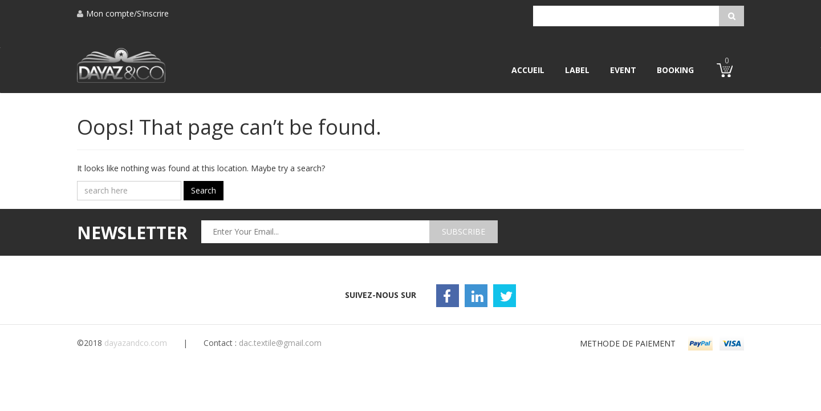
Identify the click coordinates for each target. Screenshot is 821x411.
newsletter (132, 232)
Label (577, 70)
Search (203, 190)
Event (623, 70)
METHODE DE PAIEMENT (628, 343)
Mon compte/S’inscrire (123, 13)
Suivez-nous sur (380, 294)
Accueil (527, 70)
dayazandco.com (135, 342)
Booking (675, 70)
